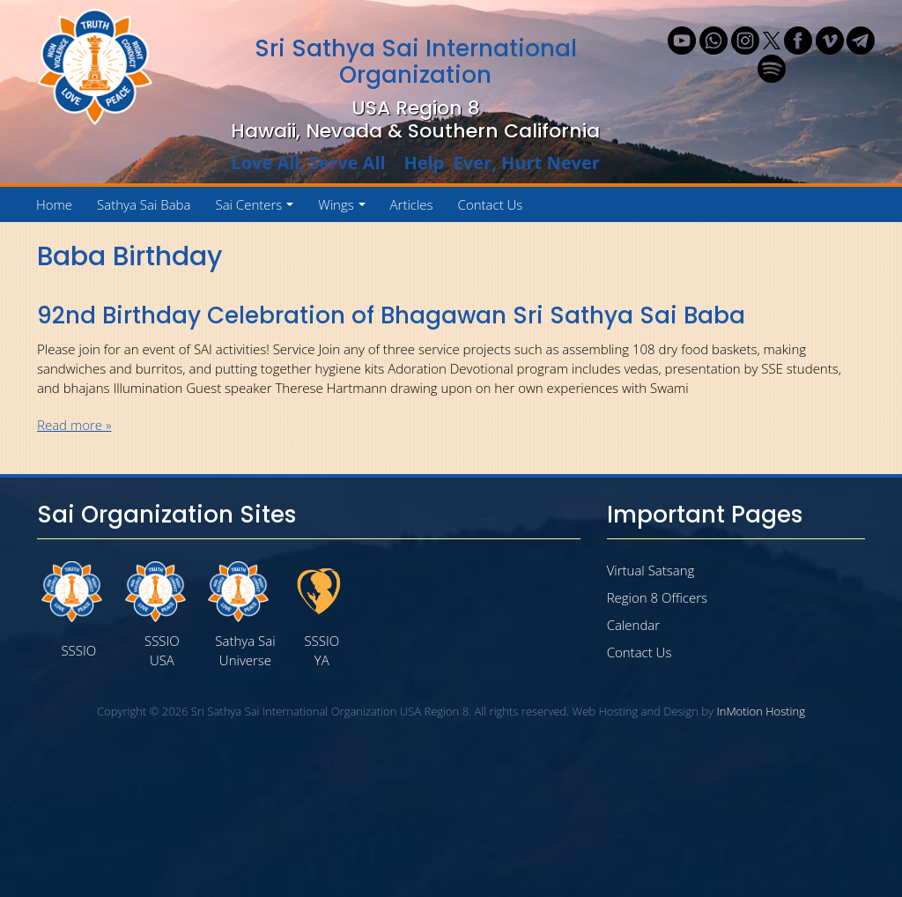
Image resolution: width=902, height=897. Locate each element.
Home (54, 204)
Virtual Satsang (651, 570)
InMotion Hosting (760, 711)
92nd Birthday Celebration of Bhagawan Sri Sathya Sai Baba (391, 315)
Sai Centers (257, 209)
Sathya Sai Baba (143, 204)
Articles (411, 204)
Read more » (74, 425)
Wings (344, 209)
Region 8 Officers (657, 597)
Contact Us (490, 204)
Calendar (633, 625)
